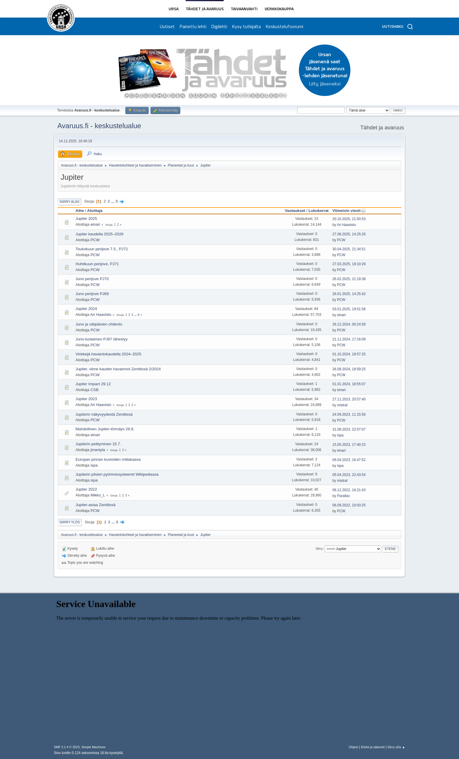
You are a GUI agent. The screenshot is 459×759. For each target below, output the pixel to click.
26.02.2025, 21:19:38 (349, 279)
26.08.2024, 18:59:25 (349, 369)
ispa (340, 435)
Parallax (343, 496)
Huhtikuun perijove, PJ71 (97, 264)
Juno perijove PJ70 (92, 279)
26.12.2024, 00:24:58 (349, 324)
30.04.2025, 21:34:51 (349, 249)
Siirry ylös (69, 522)
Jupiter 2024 (86, 308)
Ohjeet (353, 747)
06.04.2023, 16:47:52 (349, 460)
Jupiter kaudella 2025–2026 (100, 234)
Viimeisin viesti (349, 210)
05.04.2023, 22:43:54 (349, 475)
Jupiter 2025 (86, 218)
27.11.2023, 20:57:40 (349, 399)
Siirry (319, 548)
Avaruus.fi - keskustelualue (99, 126)
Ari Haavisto (346, 225)
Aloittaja (95, 210)
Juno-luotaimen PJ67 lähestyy (102, 339)
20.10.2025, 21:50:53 (349, 219)
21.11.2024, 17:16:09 (349, 339)
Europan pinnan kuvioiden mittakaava (108, 459)
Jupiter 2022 (86, 489)
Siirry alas (69, 201)
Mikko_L (97, 495)
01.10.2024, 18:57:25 (349, 354)
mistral (342, 405)
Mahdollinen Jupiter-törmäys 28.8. (105, 429)
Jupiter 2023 (86, 399)
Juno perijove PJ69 (92, 294)
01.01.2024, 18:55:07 (349, 384)
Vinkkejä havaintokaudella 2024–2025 (108, 354)
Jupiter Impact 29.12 (93, 384)
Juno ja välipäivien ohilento (99, 324)
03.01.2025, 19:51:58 (349, 309)
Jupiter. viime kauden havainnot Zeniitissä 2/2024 (118, 369)
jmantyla (97, 450)
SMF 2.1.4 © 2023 (67, 747)
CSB (94, 390)
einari (95, 224)
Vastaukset (295, 210)
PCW (95, 240)
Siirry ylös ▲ (396, 747)
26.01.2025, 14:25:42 (349, 294)
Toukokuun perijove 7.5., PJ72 (102, 249)
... (113, 201)
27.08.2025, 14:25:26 (349, 234)
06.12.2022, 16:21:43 (349, 490)
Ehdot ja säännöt (373, 747)
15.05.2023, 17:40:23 (349, 445)
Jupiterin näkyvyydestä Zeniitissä (104, 414)
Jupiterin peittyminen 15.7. (98, 444)
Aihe (80, 210)
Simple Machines (93, 747)
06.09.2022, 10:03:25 (349, 505)
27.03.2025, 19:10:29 (349, 264)
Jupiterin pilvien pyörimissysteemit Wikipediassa (117, 474)
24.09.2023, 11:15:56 (349, 414)
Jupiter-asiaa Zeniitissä (95, 505)
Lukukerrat (319, 210)
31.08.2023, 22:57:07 (349, 429)
